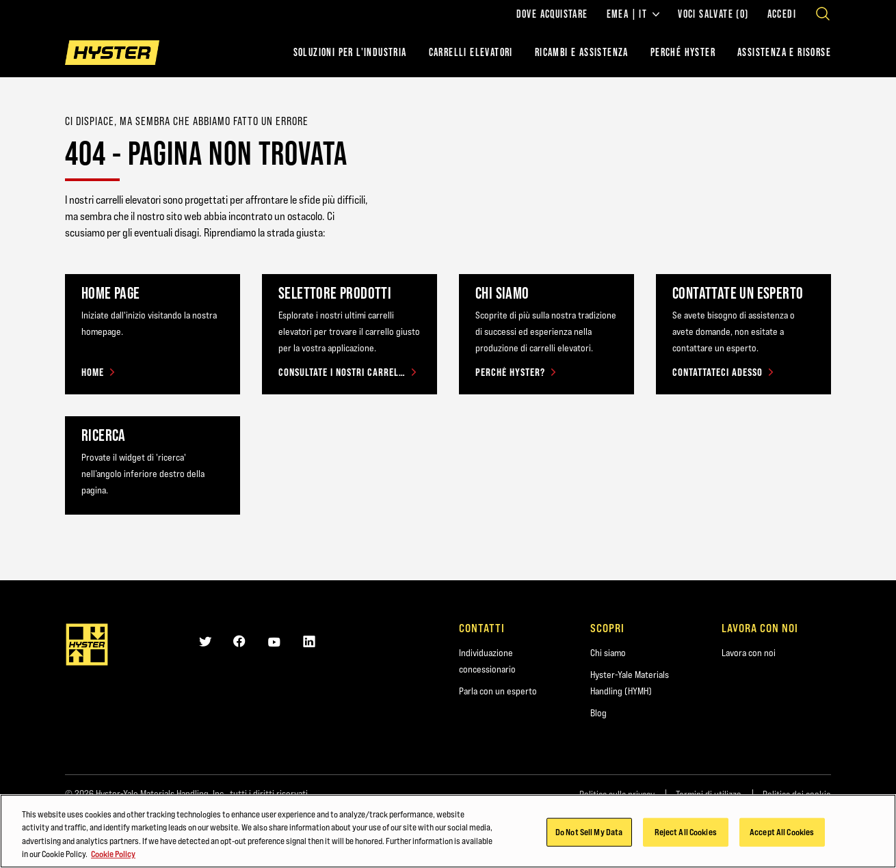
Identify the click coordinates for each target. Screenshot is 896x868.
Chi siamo (608, 652)
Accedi (781, 14)
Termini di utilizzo (708, 794)
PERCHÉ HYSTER (682, 52)
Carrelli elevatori (471, 52)
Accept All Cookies (782, 833)
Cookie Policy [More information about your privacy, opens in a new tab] (113, 855)
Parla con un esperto (498, 691)
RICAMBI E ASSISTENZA (582, 52)
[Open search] (823, 13)
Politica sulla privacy (617, 794)
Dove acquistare (552, 14)
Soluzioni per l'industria (350, 52)
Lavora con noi (749, 652)
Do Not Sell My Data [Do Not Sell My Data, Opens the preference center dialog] (588, 833)
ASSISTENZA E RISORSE (784, 52)
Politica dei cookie (797, 794)
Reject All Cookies (686, 833)
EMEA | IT (633, 14)
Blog (598, 712)
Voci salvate (713, 14)
